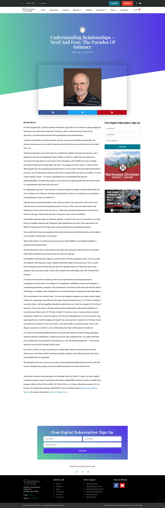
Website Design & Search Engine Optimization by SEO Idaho (123, 505)
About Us (77, 10)
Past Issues (101, 10)
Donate (127, 3)
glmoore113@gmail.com (58, 392)
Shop (113, 10)
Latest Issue (54, 10)
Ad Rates (89, 10)
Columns (65, 10)
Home (43, 10)
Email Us (31, 495)
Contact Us (124, 10)
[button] (53, 112)
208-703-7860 (33, 498)
